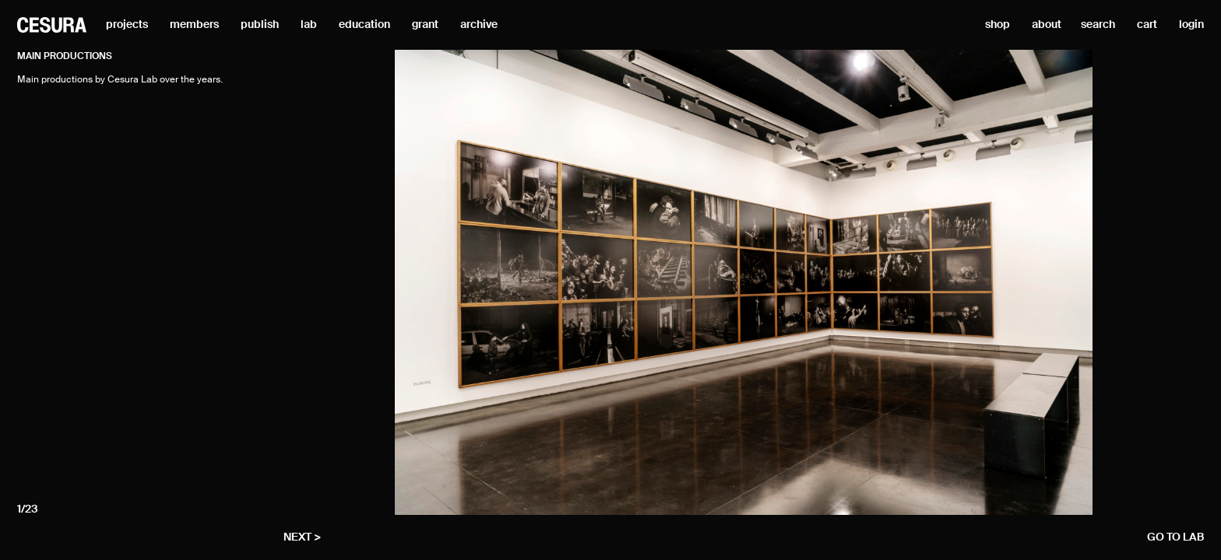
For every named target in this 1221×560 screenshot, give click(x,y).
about (1046, 24)
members (194, 24)
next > (302, 537)
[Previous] (421, 282)
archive (479, 24)
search (1098, 24)
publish (260, 24)
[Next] (1065, 282)
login (1191, 24)
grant (425, 24)
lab (309, 24)
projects (127, 24)
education (364, 24)
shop (997, 24)
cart (1147, 24)
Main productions (64, 56)
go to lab (1175, 537)
